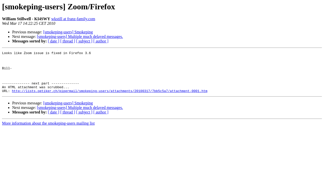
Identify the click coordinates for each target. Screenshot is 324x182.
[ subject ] (84, 41)
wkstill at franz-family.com (73, 19)
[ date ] (53, 41)
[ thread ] (67, 41)
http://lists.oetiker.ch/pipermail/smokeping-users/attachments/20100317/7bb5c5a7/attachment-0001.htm (109, 99)
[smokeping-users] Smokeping (68, 32)
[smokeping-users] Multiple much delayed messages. (80, 36)
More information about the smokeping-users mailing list (48, 131)
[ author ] (101, 41)
